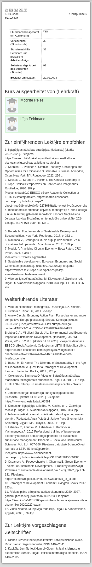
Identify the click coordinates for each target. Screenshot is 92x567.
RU (16, 9)
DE (21, 9)
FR (25, 9)
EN (11, 9)
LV (6, 9)
